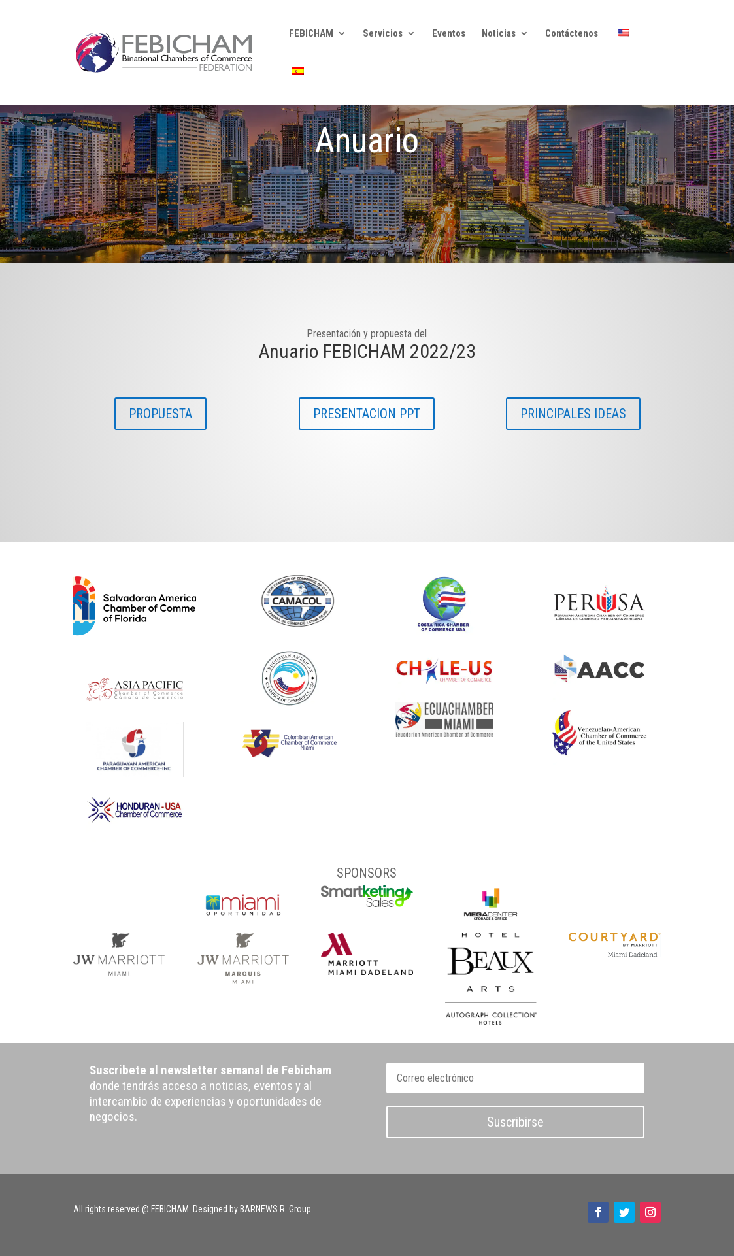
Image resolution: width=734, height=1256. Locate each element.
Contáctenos (571, 34)
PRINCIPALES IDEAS (573, 413)
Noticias (499, 34)
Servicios (383, 34)
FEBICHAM (311, 34)
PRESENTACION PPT (366, 413)
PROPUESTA (160, 413)
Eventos (448, 34)
